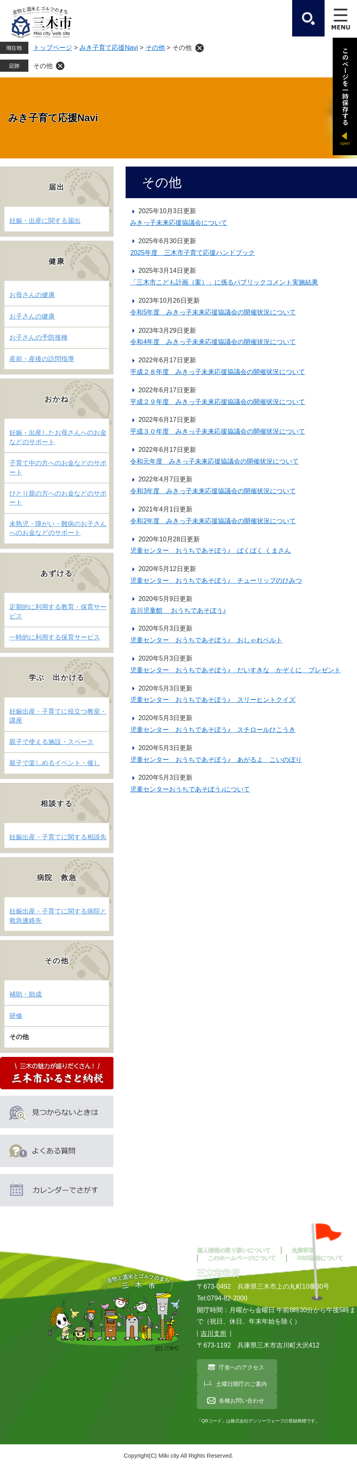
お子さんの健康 (32, 316)
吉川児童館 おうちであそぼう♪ (178, 610)
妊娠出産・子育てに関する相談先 (58, 837)
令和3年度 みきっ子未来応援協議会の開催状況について (213, 491)
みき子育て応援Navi (108, 47)
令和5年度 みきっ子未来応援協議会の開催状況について (213, 312)
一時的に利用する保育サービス (54, 637)
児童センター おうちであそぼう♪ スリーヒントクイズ (212, 699)
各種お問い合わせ (241, 1400)
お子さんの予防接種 (38, 337)
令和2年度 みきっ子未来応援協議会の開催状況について (213, 521)
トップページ (52, 47)
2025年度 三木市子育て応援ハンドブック (192, 252)
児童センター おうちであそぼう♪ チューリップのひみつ (216, 580)
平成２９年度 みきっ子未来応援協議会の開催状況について (217, 401)
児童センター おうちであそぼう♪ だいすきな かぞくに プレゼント (235, 670)
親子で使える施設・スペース (51, 741)
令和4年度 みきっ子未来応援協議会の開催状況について (213, 341)
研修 (15, 1015)
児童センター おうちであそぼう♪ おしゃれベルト (206, 640)
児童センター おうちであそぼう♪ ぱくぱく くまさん (210, 550)
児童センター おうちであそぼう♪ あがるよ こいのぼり (216, 759)
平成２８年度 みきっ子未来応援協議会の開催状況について (217, 371)
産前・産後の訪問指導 (41, 358)
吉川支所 (214, 1333)
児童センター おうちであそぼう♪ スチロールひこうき (212, 729)
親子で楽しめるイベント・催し (54, 762)
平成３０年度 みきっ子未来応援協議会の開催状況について (217, 431)
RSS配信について (320, 1258)
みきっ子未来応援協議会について (178, 222)
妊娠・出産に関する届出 (45, 220)
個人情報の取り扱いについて (234, 1250)
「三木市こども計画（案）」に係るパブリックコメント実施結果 (224, 282)
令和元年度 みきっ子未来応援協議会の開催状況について (214, 461)
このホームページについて (242, 1258)
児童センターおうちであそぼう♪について (190, 789)
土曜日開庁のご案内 (241, 1384)
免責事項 (303, 1250)
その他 (155, 47)
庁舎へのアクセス (241, 1367)
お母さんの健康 (32, 294)
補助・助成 (25, 994)
